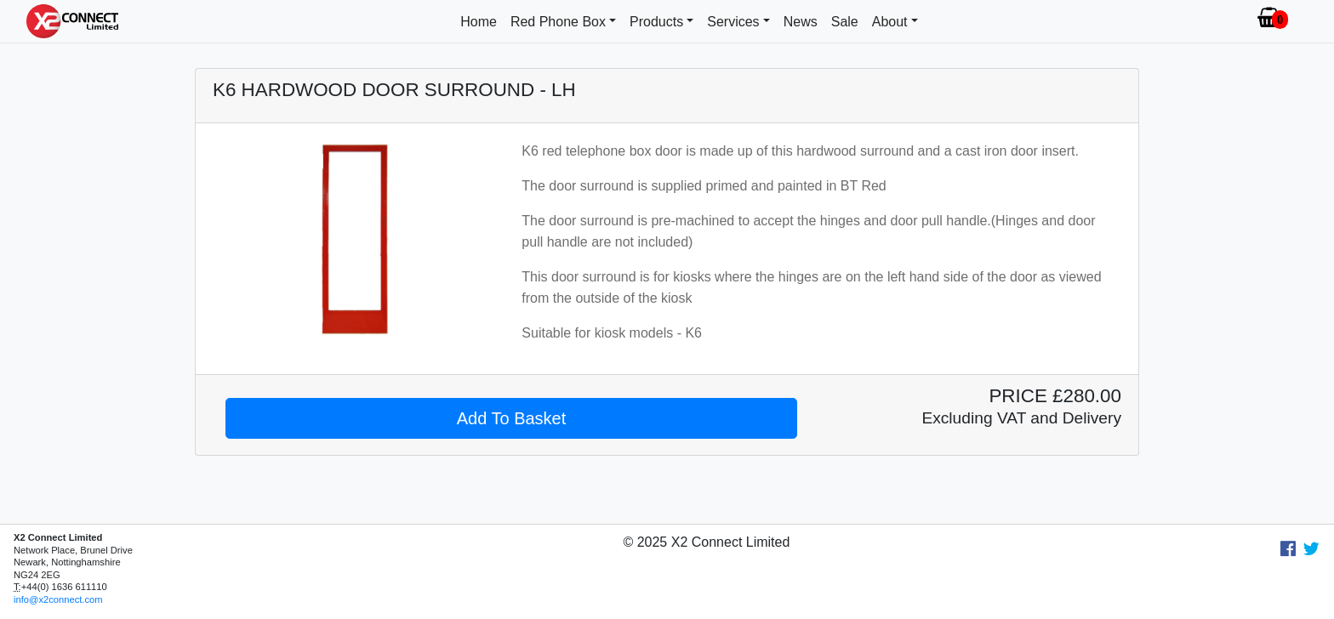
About (890, 21)
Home (478, 21)
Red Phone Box (558, 21)
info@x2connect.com (58, 599)
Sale (844, 21)
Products (656, 21)
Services (733, 21)
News (801, 21)
